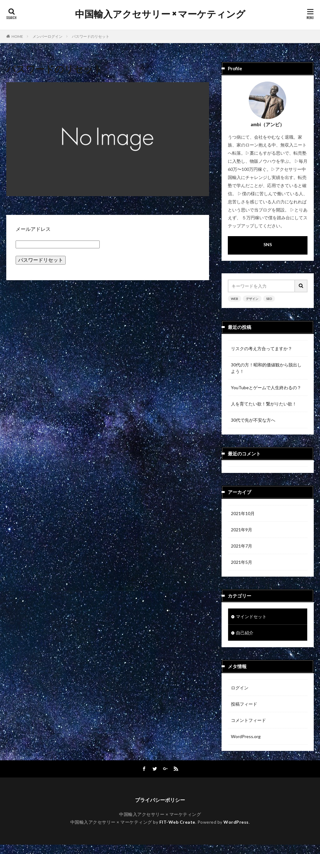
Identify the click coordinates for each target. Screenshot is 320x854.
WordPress (236, 831)
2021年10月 (243, 513)
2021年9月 (241, 529)
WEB (234, 298)
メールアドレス (33, 229)
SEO (269, 298)
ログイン (239, 687)
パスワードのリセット (90, 36)
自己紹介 (244, 632)
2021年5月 (241, 562)
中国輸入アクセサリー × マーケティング (160, 14)
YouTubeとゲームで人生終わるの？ (266, 387)
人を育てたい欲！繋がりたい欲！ (264, 403)
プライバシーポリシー (160, 809)
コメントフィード (248, 720)
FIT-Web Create (177, 831)
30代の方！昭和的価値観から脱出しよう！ (266, 368)
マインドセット (251, 616)
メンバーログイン (47, 36)
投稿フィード (244, 704)
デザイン (252, 298)
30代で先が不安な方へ (253, 420)
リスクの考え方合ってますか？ (261, 348)
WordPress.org (246, 736)
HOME (17, 36)
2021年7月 (241, 546)
